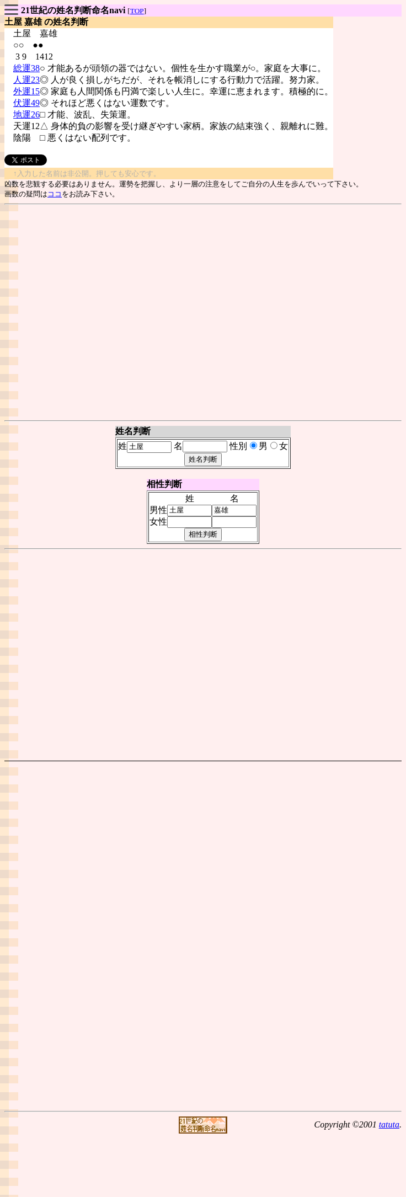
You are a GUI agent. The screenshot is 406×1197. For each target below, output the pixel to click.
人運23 (26, 79)
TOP (137, 11)
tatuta (389, 1124)
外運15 (26, 91)
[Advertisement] (201, 312)
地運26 (26, 114)
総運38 (26, 68)
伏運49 (26, 103)
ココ (54, 194)
